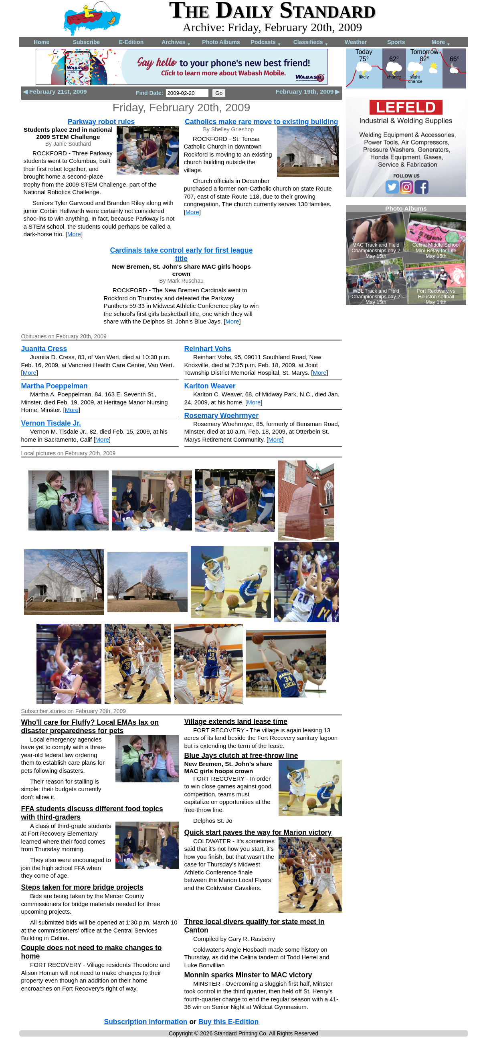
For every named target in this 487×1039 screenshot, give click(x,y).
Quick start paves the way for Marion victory (258, 832)
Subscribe (86, 42)
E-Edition (131, 42)
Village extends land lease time (235, 721)
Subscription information (146, 1022)
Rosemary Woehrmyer (221, 416)
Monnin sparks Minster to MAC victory (248, 975)
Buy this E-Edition (228, 1022)
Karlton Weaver (210, 386)
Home (41, 42)
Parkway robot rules (101, 122)
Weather (356, 42)
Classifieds (311, 42)
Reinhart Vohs (207, 349)
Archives (176, 42)
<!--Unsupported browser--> (406, 255)
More (441, 42)
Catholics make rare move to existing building (261, 122)
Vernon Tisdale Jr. (51, 423)
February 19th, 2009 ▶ (308, 91)
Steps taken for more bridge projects (82, 887)
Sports (396, 42)
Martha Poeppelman (54, 386)
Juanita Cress (44, 349)
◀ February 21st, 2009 (55, 91)
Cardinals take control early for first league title (181, 254)
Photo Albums (221, 42)
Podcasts (266, 42)
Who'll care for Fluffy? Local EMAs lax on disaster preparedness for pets (90, 726)
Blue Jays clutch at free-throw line (241, 756)
